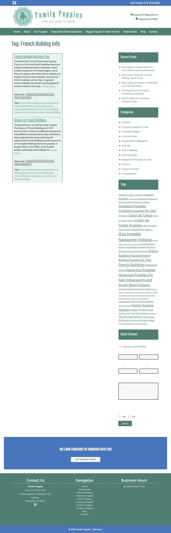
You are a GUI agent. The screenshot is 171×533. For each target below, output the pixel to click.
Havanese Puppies (85, 495)
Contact (153, 31)
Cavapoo (126, 122)
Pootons (126, 164)
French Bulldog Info (43, 105)
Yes (124, 416)
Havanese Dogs (129, 154)
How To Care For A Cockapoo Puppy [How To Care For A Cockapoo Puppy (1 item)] (138, 295)
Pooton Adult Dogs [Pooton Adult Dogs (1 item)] (125, 306)
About (27, 31)
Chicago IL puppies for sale (40, 94)
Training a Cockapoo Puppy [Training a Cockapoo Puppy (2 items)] (142, 320)
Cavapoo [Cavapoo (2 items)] (139, 195)
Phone (143, 366)
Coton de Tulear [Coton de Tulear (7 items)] (140, 215)
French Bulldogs (23, 97)
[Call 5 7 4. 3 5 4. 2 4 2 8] (152, 3)
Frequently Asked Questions (66, 31)
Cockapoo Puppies (131, 131)
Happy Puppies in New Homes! (103, 31)
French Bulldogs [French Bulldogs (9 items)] (132, 264)
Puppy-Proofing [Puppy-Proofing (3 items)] (138, 309)
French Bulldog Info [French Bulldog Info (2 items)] (139, 251)
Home (16, 31)
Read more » (49, 86)
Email (122, 366)
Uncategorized (129, 173)
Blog (143, 31)
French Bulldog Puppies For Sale (30, 175)
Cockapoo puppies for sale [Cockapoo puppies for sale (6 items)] (137, 211)
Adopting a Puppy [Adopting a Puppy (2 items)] (126, 195)
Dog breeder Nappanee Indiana (35, 102)
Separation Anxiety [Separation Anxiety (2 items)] (138, 313)
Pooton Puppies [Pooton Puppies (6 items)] (142, 305)
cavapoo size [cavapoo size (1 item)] (133, 199)
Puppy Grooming (130, 168)
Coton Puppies (84, 498)
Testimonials (130, 31)
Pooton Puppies (85, 505)
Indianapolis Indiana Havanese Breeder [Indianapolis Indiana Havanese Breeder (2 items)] (136, 301)
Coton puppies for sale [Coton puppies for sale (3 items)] (137, 229)
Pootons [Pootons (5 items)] (124, 309)
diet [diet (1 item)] (151, 230)
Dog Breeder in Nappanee (134, 140)
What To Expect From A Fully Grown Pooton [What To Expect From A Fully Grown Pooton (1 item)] (133, 324)
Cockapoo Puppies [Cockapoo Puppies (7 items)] (132, 206)
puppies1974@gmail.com (145, 14)
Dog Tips (126, 145)
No (134, 416)
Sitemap (97, 529)
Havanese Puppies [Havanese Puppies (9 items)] (140, 269)
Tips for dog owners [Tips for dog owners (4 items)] (131, 316)
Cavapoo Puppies (84, 508)
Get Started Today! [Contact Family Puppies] (85, 459)
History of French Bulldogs (30, 120)
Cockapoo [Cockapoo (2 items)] (141, 199)
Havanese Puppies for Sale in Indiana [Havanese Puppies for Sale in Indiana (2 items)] (135, 289)
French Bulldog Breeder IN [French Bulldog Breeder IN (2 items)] (137, 247)
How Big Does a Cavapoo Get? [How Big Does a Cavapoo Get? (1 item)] (134, 292)
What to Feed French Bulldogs (46, 112)
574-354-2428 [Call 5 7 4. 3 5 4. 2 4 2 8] (38, 490)
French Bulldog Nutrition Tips (31, 57)
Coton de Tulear (129, 136)
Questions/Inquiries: (129, 380)
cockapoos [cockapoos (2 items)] (123, 215)
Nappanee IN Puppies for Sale (136, 159)
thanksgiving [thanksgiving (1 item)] (152, 313)
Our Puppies (40, 31)
